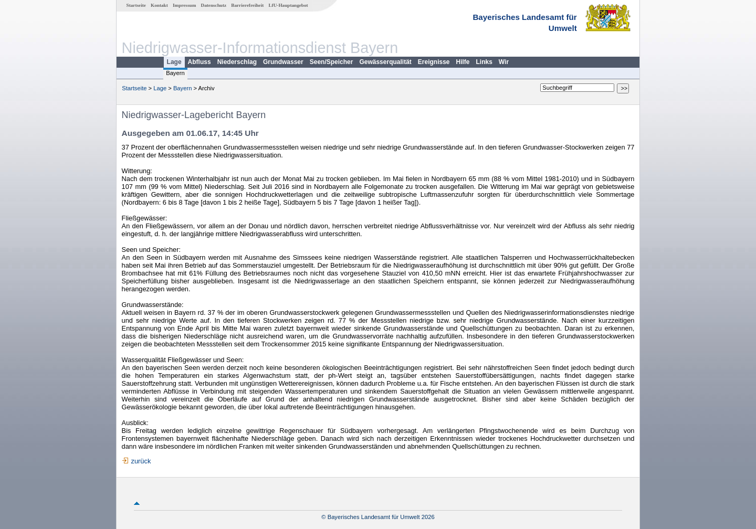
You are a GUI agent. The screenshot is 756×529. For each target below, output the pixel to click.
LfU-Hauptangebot (288, 5)
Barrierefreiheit (247, 5)
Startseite (136, 5)
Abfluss (199, 62)
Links (484, 62)
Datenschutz (214, 5)
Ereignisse (434, 62)
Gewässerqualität (385, 62)
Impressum (184, 5)
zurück (141, 461)
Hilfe (463, 62)
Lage (174, 62)
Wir (504, 62)
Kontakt (159, 5)
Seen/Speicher (331, 62)
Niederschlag (237, 62)
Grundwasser (283, 62)
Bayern (175, 73)
